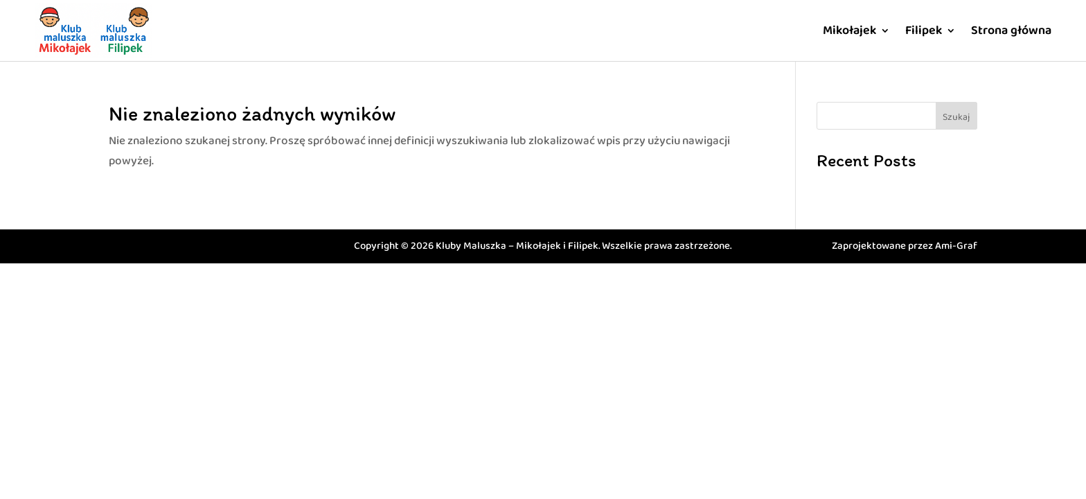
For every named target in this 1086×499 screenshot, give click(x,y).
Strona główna (1011, 30)
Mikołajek (849, 30)
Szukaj (956, 117)
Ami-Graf (956, 246)
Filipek (923, 30)
